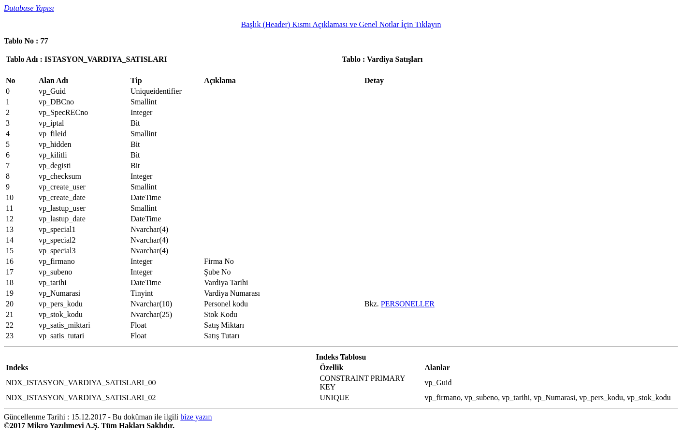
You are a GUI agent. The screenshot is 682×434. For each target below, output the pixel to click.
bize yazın (196, 417)
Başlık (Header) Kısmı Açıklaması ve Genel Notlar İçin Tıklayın (341, 24)
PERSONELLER (408, 304)
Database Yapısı (29, 8)
